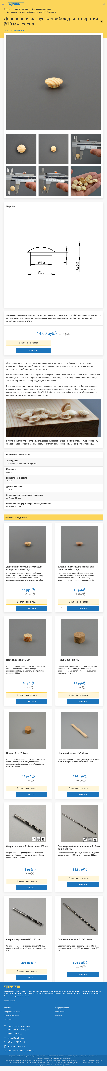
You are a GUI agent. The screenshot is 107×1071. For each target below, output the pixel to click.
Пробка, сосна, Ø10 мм (18, 660)
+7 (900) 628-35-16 (14, 1046)
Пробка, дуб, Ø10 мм (68, 660)
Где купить (8, 1019)
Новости (58, 1015)
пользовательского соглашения (48, 1058)
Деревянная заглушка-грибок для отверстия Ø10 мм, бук (76, 568)
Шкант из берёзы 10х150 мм (73, 753)
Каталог (7, 1008)
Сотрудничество (62, 1008)
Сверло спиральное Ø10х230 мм (75, 939)
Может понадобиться (14, 30)
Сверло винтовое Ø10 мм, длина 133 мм (27, 846)
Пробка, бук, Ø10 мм (17, 753)
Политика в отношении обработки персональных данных (68, 1056)
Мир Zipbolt (60, 1012)
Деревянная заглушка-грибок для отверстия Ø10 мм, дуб (24, 568)
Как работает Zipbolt (12, 1012)
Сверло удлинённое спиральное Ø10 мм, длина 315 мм (79, 847)
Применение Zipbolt (12, 1015)
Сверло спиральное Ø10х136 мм (23, 939)
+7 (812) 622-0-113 (14, 1042)
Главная (7, 9)
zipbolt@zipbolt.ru (14, 1038)
